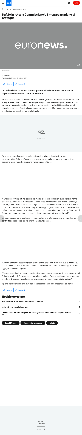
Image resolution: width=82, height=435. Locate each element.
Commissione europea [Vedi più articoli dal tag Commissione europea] (32, 323)
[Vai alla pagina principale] (8, 3)
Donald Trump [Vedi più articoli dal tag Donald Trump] (11, 323)
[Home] (2, 9)
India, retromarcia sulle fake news (15, 307)
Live (76, 3)
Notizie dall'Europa (19, 9)
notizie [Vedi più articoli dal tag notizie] (52, 323)
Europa (8, 9)
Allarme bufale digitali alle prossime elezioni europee (22, 301)
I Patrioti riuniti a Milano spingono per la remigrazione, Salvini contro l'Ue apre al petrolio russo (36, 314)
